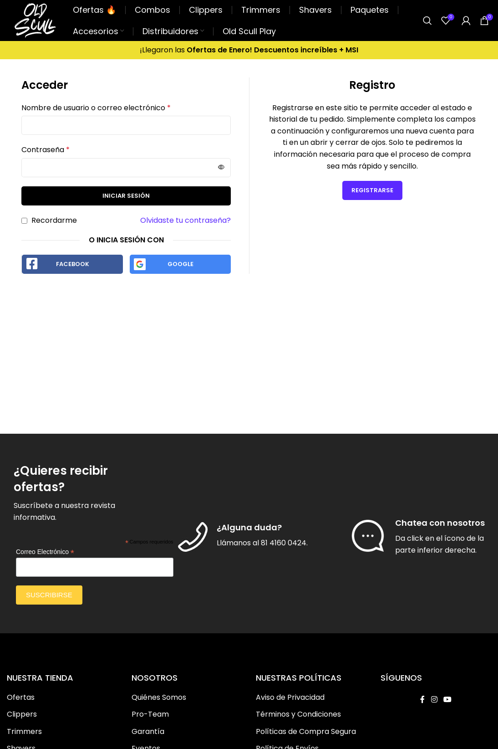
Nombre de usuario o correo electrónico (96, 108)
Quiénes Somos (159, 698)
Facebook (72, 264)
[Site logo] (35, 20)
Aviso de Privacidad (290, 698)
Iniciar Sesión (126, 195)
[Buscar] (427, 20)
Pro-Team (150, 714)
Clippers (22, 714)
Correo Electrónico (45, 552)
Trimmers (24, 732)
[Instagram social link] (434, 700)
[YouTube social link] (447, 700)
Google (180, 264)
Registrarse (372, 190)
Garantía (148, 732)
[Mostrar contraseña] (221, 167)
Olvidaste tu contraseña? (185, 220)
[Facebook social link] (422, 700)
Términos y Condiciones (298, 714)
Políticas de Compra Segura (306, 732)
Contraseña (45, 149)
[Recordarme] (24, 221)
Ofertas (21, 698)
